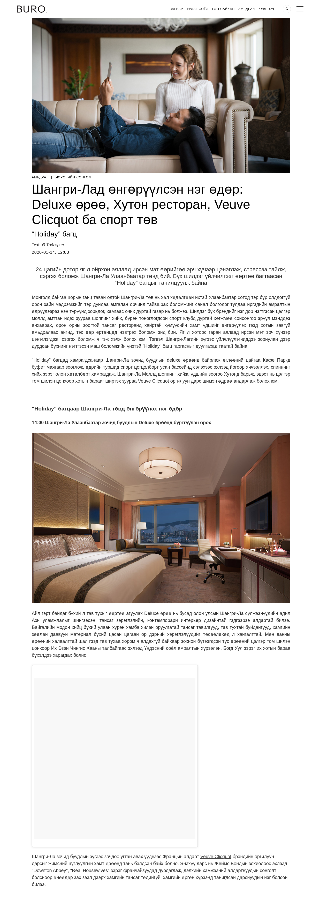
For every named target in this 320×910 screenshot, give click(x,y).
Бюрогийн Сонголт (74, 177)
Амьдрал (246, 9)
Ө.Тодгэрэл (53, 245)
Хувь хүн (267, 9)
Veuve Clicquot (215, 856)
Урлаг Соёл (197, 9)
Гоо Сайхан (223, 9)
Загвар (176, 9)
